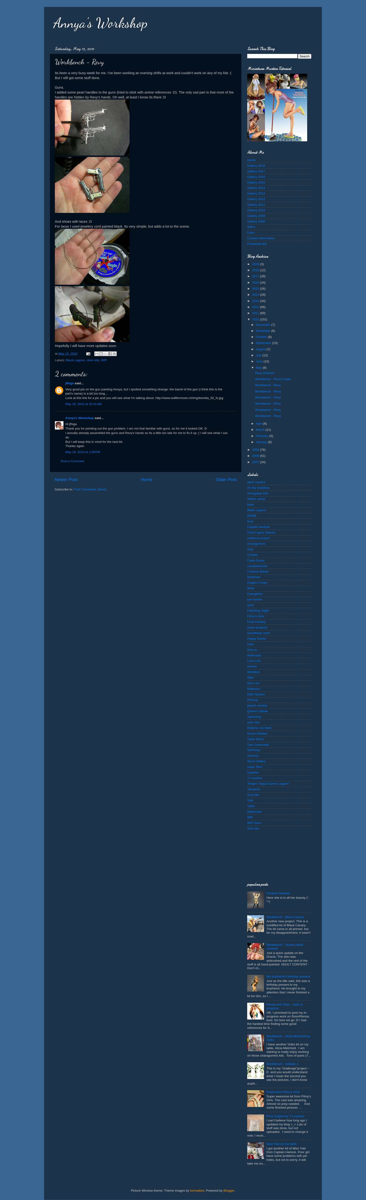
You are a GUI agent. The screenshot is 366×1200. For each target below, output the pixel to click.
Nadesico (253, 688)
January (262, 442)
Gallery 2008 (256, 221)
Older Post (226, 479)
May (259, 367)
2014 (256, 294)
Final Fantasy (256, 622)
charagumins (256, 543)
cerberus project (258, 538)
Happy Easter (256, 638)
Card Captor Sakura (261, 532)
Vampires (253, 789)
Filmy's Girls (255, 616)
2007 (256, 462)
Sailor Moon (255, 739)
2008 (256, 456)
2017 (256, 276)
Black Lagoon (75, 360)
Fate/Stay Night (258, 610)
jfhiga (69, 383)
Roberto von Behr (259, 728)
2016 (256, 282)
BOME (252, 515)
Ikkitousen (254, 655)
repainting (254, 716)
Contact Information (261, 238)
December (263, 324)
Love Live (254, 660)
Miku (250, 677)
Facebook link (257, 244)
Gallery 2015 (256, 182)
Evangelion (255, 594)
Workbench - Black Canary (285, 917)
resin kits (93, 360)
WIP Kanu (254, 823)
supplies (253, 772)
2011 (256, 313)
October (262, 337)
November (263, 331)
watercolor (254, 811)
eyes (250, 605)
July (259, 355)
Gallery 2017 (256, 171)
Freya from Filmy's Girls (282, 1092)
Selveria (253, 755)
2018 (256, 270)
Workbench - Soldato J (282, 1064)
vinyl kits (253, 795)
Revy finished (264, 373)
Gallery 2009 (256, 216)
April (259, 423)
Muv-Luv (253, 683)
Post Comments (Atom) (90, 489)
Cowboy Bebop (258, 571)
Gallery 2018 (256, 165)
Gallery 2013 (256, 193)
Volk (250, 800)
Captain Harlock (258, 527)
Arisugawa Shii (257, 493)
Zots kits (253, 828)
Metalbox (253, 672)
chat (250, 549)
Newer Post (66, 479)
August (261, 349)
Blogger (229, 1190)
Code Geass (256, 560)
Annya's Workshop (100, 22)
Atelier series (256, 499)
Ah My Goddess (258, 487)
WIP (104, 360)
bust (250, 521)
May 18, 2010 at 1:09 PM (82, 452)
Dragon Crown (257, 582)
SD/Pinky (253, 750)
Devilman (253, 577)
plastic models (257, 705)
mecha (252, 666)
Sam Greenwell (258, 744)
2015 (256, 288)
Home (146, 479)
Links (251, 232)
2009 (256, 449)
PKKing (252, 700)
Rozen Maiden (257, 733)
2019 (256, 264)
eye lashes (254, 599)
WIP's (251, 227)
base (250, 504)
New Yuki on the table (281, 1144)
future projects (257, 627)
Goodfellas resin (258, 633)
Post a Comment (72, 461)
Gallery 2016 (256, 177)
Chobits (252, 555)
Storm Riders (256, 761)
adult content (256, 482)
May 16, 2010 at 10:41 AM (83, 404)
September (264, 343)
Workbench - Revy (268, 385)
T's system (254, 778)
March (260, 429)
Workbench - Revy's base (273, 379)
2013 (256, 301)
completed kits (257, 566)
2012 (256, 307)
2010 (256, 319)
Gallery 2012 (256, 199)
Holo (250, 644)
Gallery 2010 (256, 210)
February (262, 436)
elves (251, 588)
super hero (254, 767)
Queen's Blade (257, 711)
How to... (253, 650)
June (260, 361)
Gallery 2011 (256, 204)
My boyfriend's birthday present (288, 976)
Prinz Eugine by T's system (285, 1116)
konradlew (197, 1190)
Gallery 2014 (256, 188)
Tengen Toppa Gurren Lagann (268, 783)
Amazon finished (278, 893)
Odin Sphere (256, 694)
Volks (251, 806)
